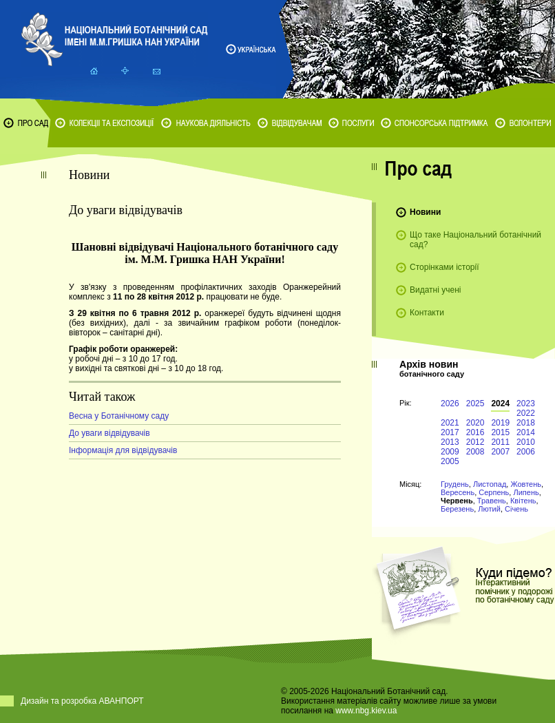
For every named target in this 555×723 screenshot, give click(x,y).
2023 (525, 403)
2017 (450, 432)
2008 (475, 452)
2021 (450, 423)
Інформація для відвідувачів (123, 450)
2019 (500, 423)
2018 (525, 423)
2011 (500, 442)
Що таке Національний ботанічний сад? (475, 239)
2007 (500, 452)
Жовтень (525, 484)
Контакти (427, 312)
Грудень (455, 484)
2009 (450, 452)
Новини (425, 212)
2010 (525, 442)
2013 (450, 442)
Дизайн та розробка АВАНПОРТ (82, 701)
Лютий (489, 509)
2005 (450, 461)
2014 (525, 432)
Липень (525, 492)
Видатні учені (435, 290)
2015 (500, 432)
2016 (475, 432)
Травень (491, 500)
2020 (475, 423)
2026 (450, 403)
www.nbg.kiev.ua (366, 710)
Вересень (457, 492)
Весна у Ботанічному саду (119, 416)
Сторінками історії (444, 267)
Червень (457, 500)
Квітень (523, 500)
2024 (500, 403)
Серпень (494, 492)
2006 (525, 452)
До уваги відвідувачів (109, 433)
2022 (525, 413)
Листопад (489, 484)
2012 (475, 442)
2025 (475, 403)
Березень (457, 509)
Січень (516, 509)
